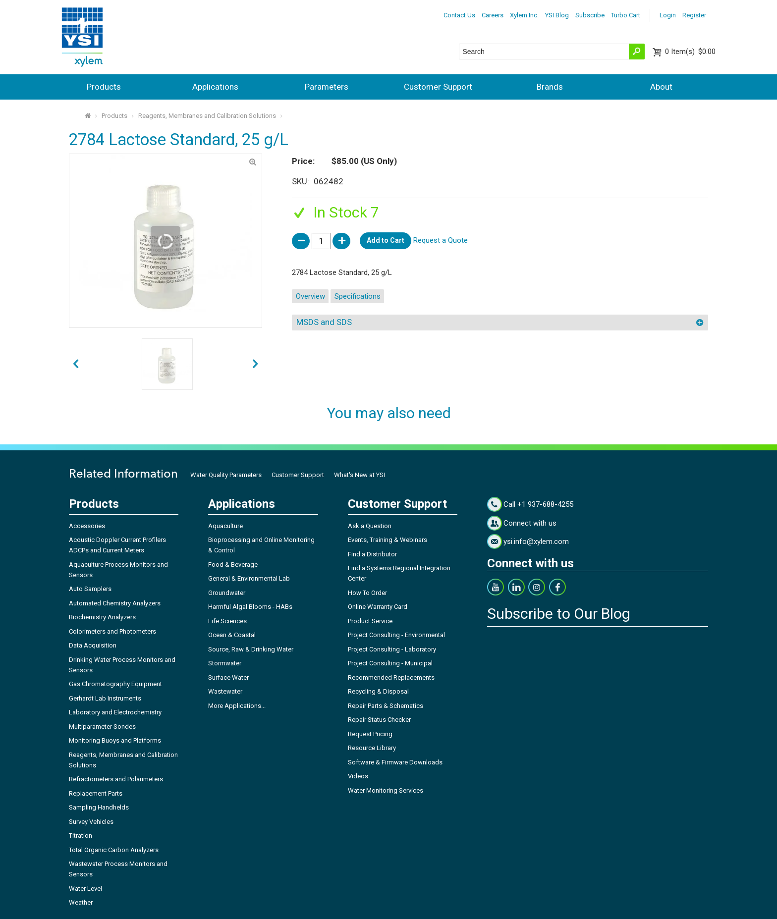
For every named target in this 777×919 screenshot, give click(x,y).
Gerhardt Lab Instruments (105, 698)
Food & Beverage (233, 564)
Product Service (370, 621)
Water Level (85, 888)
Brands (550, 87)
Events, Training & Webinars (387, 539)
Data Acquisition (92, 645)
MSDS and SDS (324, 322)
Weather (81, 902)
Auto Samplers (90, 589)
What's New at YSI (359, 475)
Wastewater (225, 691)
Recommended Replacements (391, 677)
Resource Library (372, 748)
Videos (358, 776)
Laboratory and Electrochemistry (115, 712)
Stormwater (224, 663)
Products (104, 87)
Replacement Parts (95, 793)
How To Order (367, 592)
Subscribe (590, 15)
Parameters (326, 87)
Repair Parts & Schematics (385, 705)
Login (668, 15)
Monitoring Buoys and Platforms (115, 740)
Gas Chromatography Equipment (115, 684)
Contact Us (459, 15)
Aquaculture (225, 526)
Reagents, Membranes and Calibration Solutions (207, 115)
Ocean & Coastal (232, 635)
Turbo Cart (625, 15)
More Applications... (237, 705)
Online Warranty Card (377, 606)
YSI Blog (557, 15)
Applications (215, 87)
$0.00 (690, 51)
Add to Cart (385, 240)
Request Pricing (370, 734)
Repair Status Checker (379, 719)
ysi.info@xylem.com (536, 541)
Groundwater (226, 592)
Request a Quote (440, 240)
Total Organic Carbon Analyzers (114, 850)
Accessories (87, 526)
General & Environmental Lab (249, 578)
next (75, 364)
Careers (492, 15)
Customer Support (438, 87)
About (661, 87)
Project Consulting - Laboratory (392, 649)
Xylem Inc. (524, 15)
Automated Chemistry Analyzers (115, 603)
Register (694, 15)
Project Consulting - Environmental (396, 635)
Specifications (357, 296)
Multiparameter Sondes (102, 726)
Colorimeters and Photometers (112, 631)
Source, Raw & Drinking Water (250, 649)
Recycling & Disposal (378, 691)
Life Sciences (227, 621)
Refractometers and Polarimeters (116, 779)
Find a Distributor (372, 554)
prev (255, 364)
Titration (80, 835)
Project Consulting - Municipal (390, 663)
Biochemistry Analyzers (102, 617)
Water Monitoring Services (385, 790)
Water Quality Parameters (226, 475)
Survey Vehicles (91, 821)
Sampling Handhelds (99, 807)
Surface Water (228, 677)
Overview (310, 296)
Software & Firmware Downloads (395, 762)
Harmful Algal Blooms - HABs (250, 606)
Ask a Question (369, 526)
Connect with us (529, 523)
